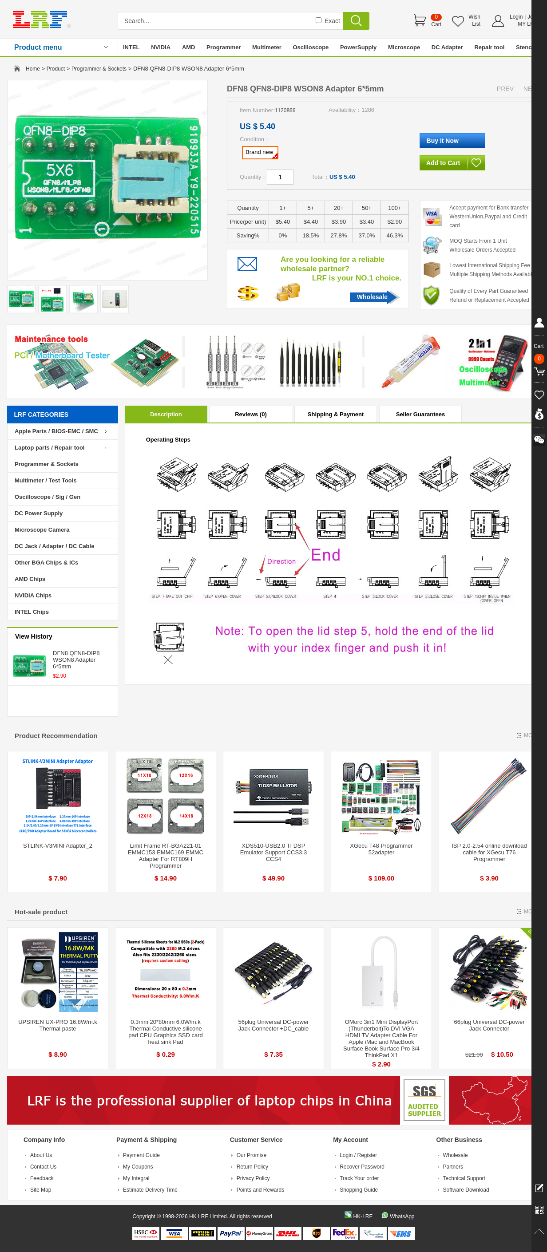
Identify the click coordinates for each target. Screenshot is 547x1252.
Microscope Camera (42, 529)
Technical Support (464, 1178)
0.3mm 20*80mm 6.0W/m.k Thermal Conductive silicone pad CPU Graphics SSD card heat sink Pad (165, 1032)
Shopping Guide (359, 1190)
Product (56, 69)
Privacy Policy (253, 1178)
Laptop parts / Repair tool (49, 447)
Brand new (261, 153)
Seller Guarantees (420, 414)
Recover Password (362, 1167)
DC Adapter (447, 47)
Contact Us (43, 1167)
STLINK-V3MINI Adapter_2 (57, 845)
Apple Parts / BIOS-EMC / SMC (56, 431)
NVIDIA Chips (33, 595)
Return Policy (252, 1167)
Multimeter (266, 47)
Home (33, 69)
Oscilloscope (311, 47)
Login (516, 17)
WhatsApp (402, 1216)
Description (166, 414)
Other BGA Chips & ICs (46, 562)
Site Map (40, 1190)
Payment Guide (141, 1155)
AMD (188, 47)
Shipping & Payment (336, 414)
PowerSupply (358, 47)
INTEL (131, 47)
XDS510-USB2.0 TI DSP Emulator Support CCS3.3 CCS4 (273, 852)
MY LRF (527, 24)
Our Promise (251, 1155)
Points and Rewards (260, 1190)
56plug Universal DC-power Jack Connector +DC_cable (273, 1025)
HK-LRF (362, 1216)
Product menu (38, 47)
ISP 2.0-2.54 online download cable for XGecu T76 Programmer (489, 852)
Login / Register (358, 1155)
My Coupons (138, 1167)
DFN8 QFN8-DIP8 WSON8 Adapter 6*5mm (76, 660)
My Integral (136, 1178)
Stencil (525, 47)
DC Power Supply (39, 513)
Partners (453, 1167)
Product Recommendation (56, 735)
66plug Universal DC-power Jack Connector (489, 1025)
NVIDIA (160, 47)
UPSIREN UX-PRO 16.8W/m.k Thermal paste (57, 1025)
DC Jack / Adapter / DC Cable (54, 546)
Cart (436, 24)
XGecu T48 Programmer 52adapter (381, 849)
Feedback (42, 1178)
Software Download (466, 1190)
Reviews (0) (251, 414)
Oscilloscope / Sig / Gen (47, 497)
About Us (41, 1155)
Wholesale (372, 296)
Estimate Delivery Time (150, 1190)
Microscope (404, 47)
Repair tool (489, 47)
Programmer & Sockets (99, 69)
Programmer (223, 47)
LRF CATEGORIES (41, 414)
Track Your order (359, 1178)
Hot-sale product (41, 912)
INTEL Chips (32, 611)
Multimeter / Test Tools (46, 480)
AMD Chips (30, 579)
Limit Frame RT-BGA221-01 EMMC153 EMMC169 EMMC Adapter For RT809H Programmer (165, 855)
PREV (505, 88)
